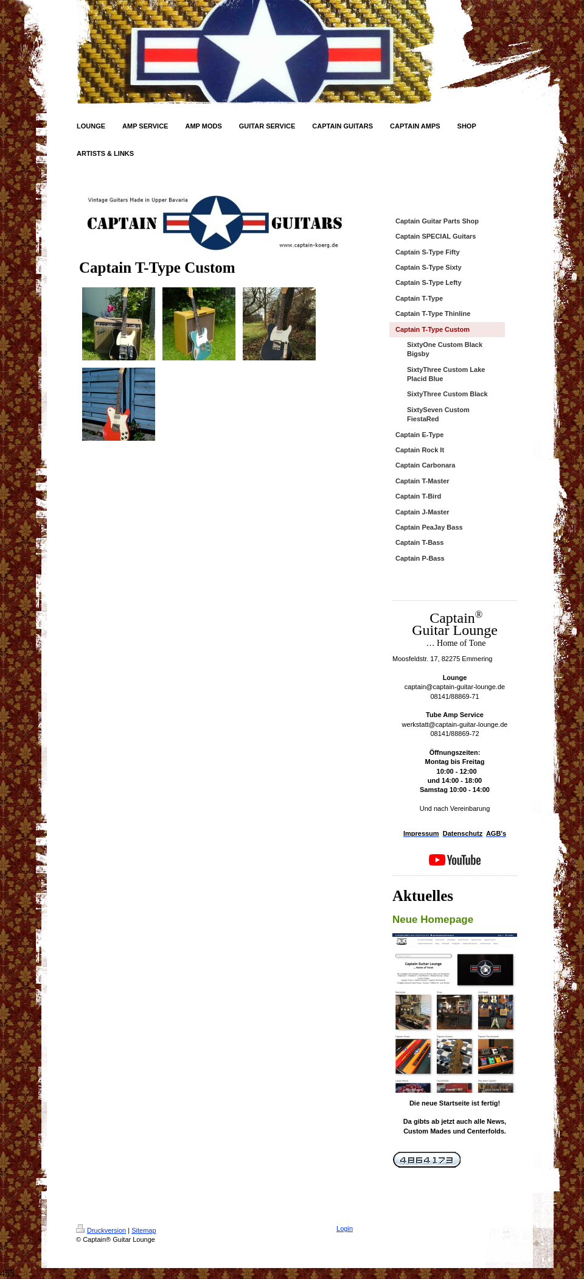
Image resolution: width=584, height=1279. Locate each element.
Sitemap (143, 1230)
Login (344, 1228)
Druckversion (101, 1230)
